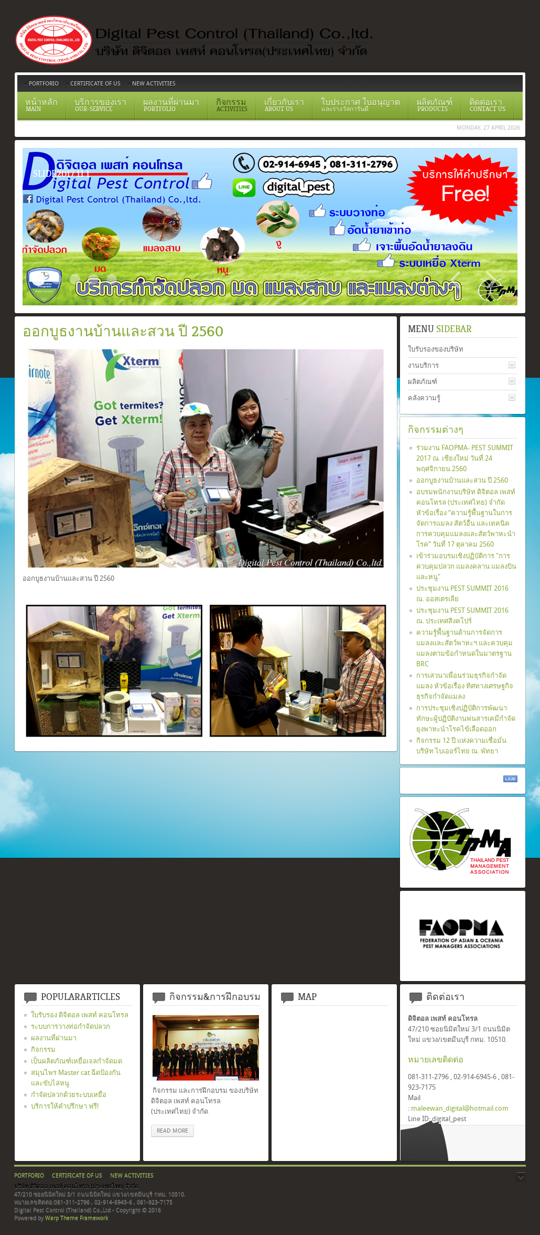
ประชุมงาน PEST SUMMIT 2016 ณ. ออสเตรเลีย (462, 593)
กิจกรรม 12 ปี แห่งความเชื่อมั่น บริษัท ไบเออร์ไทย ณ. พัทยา (461, 746)
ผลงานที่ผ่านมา (54, 1038)
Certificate (56, 279)
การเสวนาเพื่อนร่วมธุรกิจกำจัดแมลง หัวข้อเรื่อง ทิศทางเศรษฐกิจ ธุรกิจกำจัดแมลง (464, 686)
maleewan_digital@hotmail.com (460, 1108)
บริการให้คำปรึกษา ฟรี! (65, 1106)
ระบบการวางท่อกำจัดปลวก (70, 1026)
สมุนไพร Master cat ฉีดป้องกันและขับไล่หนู (76, 1078)
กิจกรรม (43, 1049)
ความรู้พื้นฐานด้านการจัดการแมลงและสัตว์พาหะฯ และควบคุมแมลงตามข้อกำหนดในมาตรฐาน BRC (464, 648)
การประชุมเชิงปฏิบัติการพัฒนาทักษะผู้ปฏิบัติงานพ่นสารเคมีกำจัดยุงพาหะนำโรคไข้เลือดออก (465, 718)
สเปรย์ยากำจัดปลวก (93, 279)
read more (172, 1130)
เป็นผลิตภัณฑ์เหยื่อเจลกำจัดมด (76, 1061)
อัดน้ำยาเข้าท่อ (111, 279)
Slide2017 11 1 (38, 279)
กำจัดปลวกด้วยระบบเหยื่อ (68, 1095)
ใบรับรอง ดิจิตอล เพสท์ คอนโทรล (79, 1015)
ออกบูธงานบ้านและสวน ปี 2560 (462, 480)
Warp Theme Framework (76, 1218)
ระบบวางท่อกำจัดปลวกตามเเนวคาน (75, 279)
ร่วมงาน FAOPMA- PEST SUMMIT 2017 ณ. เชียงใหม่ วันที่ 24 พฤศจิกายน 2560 (464, 458)
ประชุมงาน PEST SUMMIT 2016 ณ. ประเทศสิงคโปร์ (462, 615)
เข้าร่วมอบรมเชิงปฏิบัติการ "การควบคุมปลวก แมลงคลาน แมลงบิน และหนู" (466, 566)
